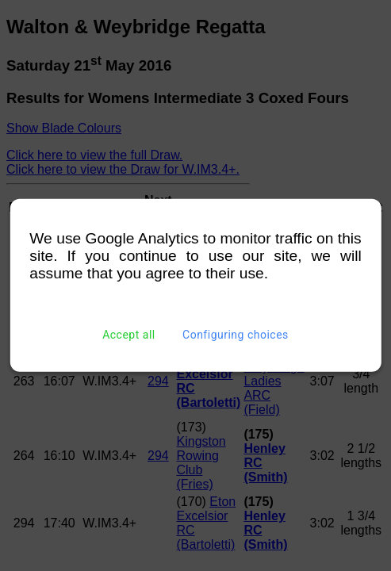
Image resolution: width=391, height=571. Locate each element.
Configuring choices (235, 334)
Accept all (129, 334)
